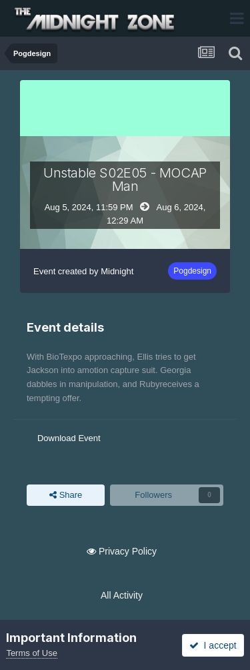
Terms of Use (31, 653)
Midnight (117, 271)
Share (65, 495)
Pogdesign (192, 271)
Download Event (69, 438)
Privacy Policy (128, 551)
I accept (213, 645)
